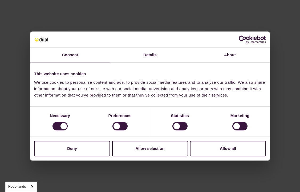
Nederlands (17, 187)
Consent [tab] (70, 55)
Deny (72, 148)
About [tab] (230, 55)
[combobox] (21, 187)
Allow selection (149, 148)
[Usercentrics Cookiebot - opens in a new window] (242, 39)
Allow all (228, 148)
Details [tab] (150, 55)
